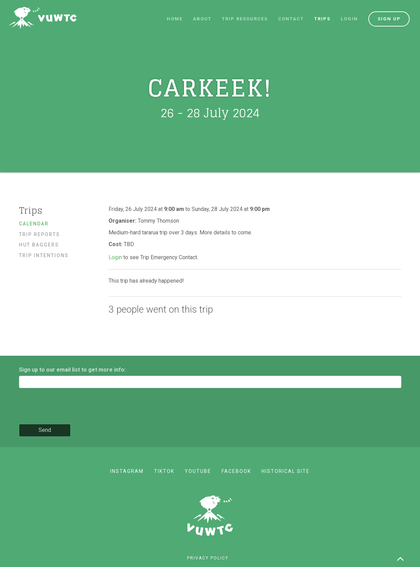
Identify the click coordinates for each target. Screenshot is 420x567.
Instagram (127, 471)
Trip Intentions (44, 255)
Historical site (286, 471)
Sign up (389, 18)
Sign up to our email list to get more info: (72, 369)
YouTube (198, 471)
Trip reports (39, 234)
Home (175, 18)
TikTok (164, 471)
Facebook (236, 471)
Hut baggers (39, 244)
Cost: (116, 244)
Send (45, 430)
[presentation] (71, 406)
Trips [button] (322, 18)
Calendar (34, 223)
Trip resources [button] (245, 18)
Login (349, 18)
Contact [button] (291, 18)
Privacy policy (207, 558)
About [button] (202, 18)
